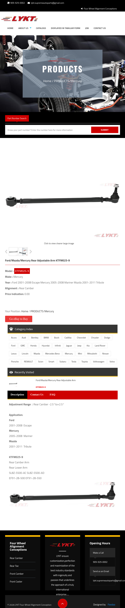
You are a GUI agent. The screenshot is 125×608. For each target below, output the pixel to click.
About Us (23, 28)
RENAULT (28, 361)
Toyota (84, 361)
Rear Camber (16, 558)
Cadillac (68, 337)
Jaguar (69, 345)
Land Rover (100, 345)
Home (10, 28)
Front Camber (17, 574)
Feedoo (111, 604)
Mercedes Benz (52, 353)
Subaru (63, 361)
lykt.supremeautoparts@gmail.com (46, 2)
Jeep (79, 345)
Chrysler (95, 337)
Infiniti (58, 345)
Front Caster (16, 581)
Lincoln (25, 353)
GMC (23, 345)
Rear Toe (14, 566)
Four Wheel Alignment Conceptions (99, 8)
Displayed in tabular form (65, 28)
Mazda (37, 353)
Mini (80, 353)
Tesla (73, 361)
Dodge (107, 337)
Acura (14, 337)
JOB (87, 28)
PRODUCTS (61, 80)
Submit (105, 129)
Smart (51, 361)
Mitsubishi (92, 353)
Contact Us (100, 28)
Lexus (14, 353)
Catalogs (41, 28)
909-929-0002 (16, 2)
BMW (46, 337)
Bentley (34, 337)
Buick (56, 337)
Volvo (112, 361)
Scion (40, 361)
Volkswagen (98, 361)
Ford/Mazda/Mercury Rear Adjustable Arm (56, 380)
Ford (13, 345)
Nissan (105, 353)
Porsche (15, 361)
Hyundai (46, 345)
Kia (88, 345)
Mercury (76, 80)
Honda (33, 345)
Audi (24, 337)
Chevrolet (81, 337)
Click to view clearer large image (59, 243)
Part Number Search (17, 118)
